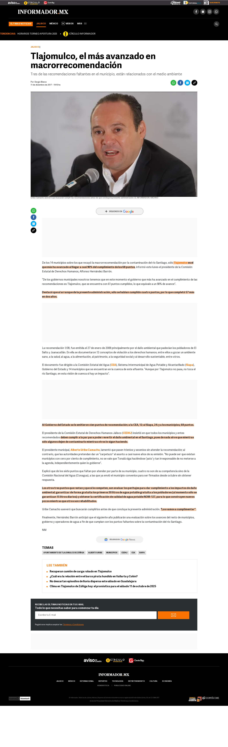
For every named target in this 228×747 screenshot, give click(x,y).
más (82, 24)
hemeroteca (103, 685)
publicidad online (122, 685)
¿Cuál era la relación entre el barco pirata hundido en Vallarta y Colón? (94, 576)
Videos (68, 23)
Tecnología (117, 681)
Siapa (142, 553)
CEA (133, 553)
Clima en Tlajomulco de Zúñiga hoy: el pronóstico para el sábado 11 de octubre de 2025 (103, 586)
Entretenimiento (136, 681)
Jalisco (41, 24)
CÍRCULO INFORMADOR (82, 34)
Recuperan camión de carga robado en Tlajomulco (81, 571)
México (53, 24)
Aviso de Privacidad (97, 701)
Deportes (102, 681)
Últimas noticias (20, 24)
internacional (87, 681)
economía (167, 681)
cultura (153, 681)
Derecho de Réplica (112, 701)
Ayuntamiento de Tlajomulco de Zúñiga (63, 553)
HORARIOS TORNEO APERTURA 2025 (37, 34)
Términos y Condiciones (73, 625)
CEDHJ (127, 433)
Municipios (111, 553)
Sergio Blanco (41, 82)
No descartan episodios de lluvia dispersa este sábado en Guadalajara (93, 581)
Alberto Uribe (95, 553)
